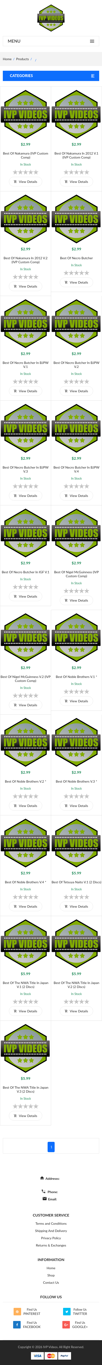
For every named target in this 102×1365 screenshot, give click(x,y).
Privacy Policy (51, 1238)
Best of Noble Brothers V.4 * (25, 882)
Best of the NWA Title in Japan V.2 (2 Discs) (76, 985)
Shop (51, 1275)
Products (22, 59)
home (7, 59)
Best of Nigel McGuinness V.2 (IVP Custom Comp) (25, 679)
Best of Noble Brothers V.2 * (25, 781)
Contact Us (51, 1282)
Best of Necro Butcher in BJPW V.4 (76, 469)
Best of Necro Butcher (76, 258)
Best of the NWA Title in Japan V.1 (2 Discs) (26, 985)
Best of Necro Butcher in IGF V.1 (25, 572)
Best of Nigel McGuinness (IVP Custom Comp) (76, 574)
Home (51, 1268)
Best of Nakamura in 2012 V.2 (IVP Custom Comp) (25, 260)
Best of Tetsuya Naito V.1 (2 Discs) (76, 882)
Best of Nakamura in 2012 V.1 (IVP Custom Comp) (76, 155)
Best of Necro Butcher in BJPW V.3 (26, 469)
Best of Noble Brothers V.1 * (76, 677)
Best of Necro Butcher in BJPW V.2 (76, 365)
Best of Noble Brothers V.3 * (76, 781)
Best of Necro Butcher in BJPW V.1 (26, 365)
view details (25, 182)
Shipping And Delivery (51, 1231)
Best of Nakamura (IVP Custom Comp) (25, 155)
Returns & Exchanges (51, 1245)
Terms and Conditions (51, 1223)
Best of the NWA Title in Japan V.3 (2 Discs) (26, 1089)
